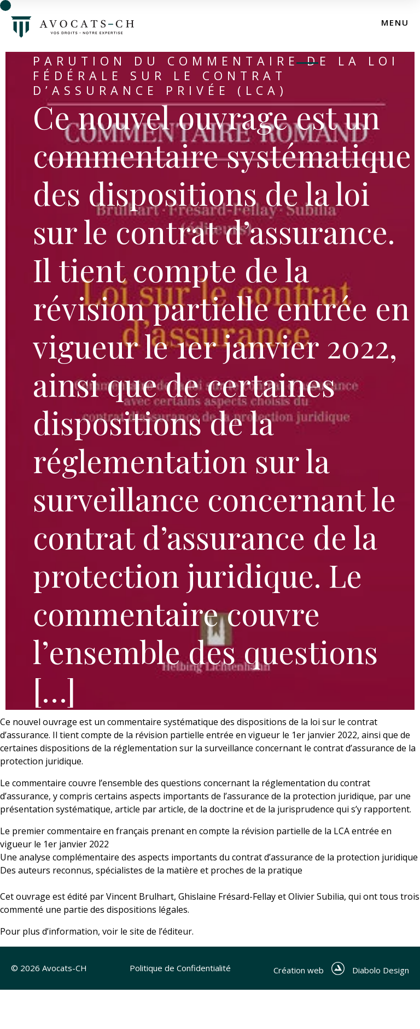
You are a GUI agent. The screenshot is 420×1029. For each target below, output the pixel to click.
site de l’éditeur (161, 931)
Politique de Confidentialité (178, 970)
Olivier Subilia (316, 896)
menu (395, 22)
